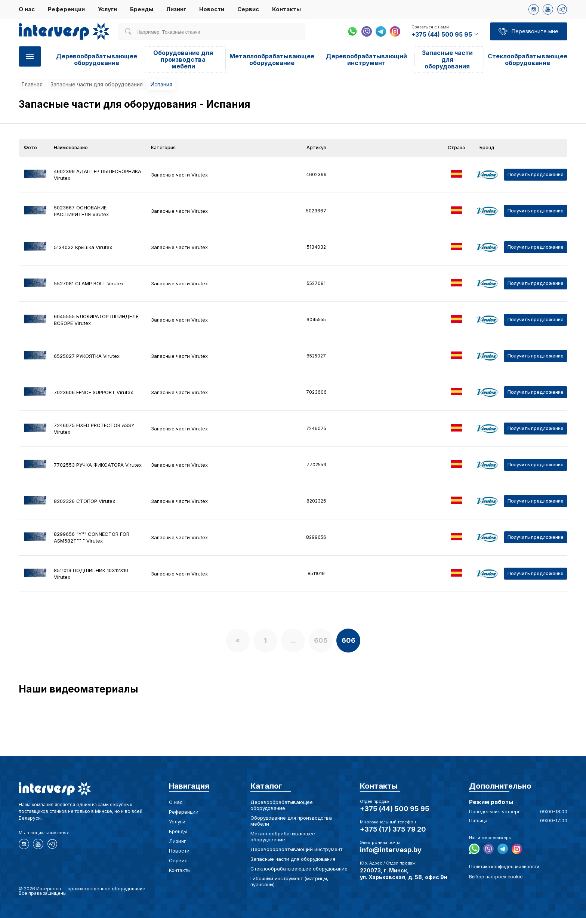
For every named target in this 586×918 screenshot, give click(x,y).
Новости (211, 9)
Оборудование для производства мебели (183, 59)
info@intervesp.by (391, 850)
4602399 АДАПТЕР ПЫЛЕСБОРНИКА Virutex (97, 174)
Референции (66, 9)
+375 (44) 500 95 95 (394, 809)
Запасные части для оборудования (447, 59)
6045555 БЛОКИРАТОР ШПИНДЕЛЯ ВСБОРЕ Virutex (96, 319)
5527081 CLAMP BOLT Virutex (89, 283)
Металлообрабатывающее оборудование (271, 59)
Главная (32, 84)
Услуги (107, 9)
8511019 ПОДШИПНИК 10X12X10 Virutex (91, 573)
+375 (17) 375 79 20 (393, 829)
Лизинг (176, 9)
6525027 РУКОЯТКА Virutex (87, 356)
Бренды (141, 9)
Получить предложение (536, 174)
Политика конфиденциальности (504, 866)
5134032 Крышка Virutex (83, 247)
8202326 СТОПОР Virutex (84, 501)
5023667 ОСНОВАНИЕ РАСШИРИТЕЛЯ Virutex (81, 211)
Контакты (286, 9)
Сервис (248, 9)
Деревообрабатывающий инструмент (366, 59)
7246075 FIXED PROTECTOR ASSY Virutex (94, 428)
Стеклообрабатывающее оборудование (527, 59)
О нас (27, 9)
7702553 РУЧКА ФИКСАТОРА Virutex (98, 465)
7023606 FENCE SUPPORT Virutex (93, 392)
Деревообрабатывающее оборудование (96, 59)
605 (321, 640)
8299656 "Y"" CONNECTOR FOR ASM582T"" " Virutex (91, 537)
